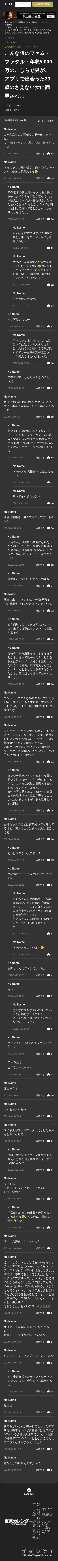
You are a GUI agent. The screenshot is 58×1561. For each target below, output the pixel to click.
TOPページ (34, 1505)
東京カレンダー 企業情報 (34, 1534)
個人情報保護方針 (38, 1512)
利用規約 (38, 1504)
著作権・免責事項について (38, 1522)
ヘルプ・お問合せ (34, 1513)
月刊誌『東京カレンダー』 (47, 1509)
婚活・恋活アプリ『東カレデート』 (47, 1515)
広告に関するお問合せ (34, 1523)
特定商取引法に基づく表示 (38, 1534)
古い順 (23, 120)
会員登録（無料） (43, 4)
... (53, 128)
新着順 (15, 120)
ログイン (23, 4)
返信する (40, 153)
